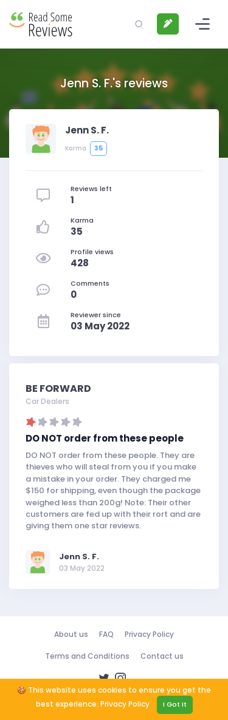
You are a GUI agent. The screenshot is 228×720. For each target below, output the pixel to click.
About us (71, 634)
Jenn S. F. (79, 556)
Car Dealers (47, 401)
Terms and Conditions (87, 656)
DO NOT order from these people (105, 438)
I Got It (175, 704)
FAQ (106, 634)
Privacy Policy (149, 634)
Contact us (162, 656)
